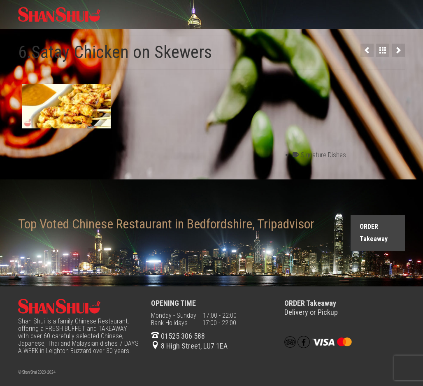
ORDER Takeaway (374, 233)
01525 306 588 (178, 336)
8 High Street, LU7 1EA (189, 346)
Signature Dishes (323, 155)
